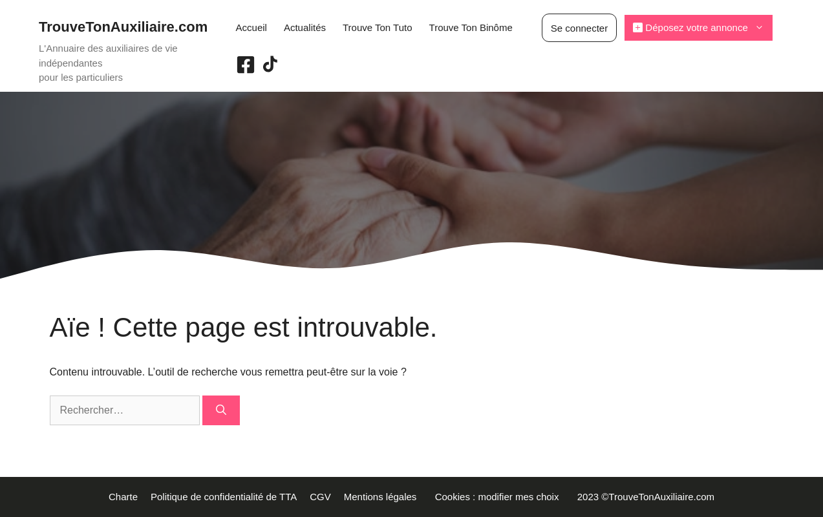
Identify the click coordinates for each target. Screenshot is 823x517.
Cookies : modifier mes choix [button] (499, 496)
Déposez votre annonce (703, 28)
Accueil (251, 27)
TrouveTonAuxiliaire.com (123, 27)
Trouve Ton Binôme (471, 27)
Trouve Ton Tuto (377, 27)
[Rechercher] (221, 410)
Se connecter (579, 28)
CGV (320, 496)
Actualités (305, 27)
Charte (123, 496)
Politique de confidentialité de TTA (224, 496)
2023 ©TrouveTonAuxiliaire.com (645, 496)
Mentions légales (383, 496)
